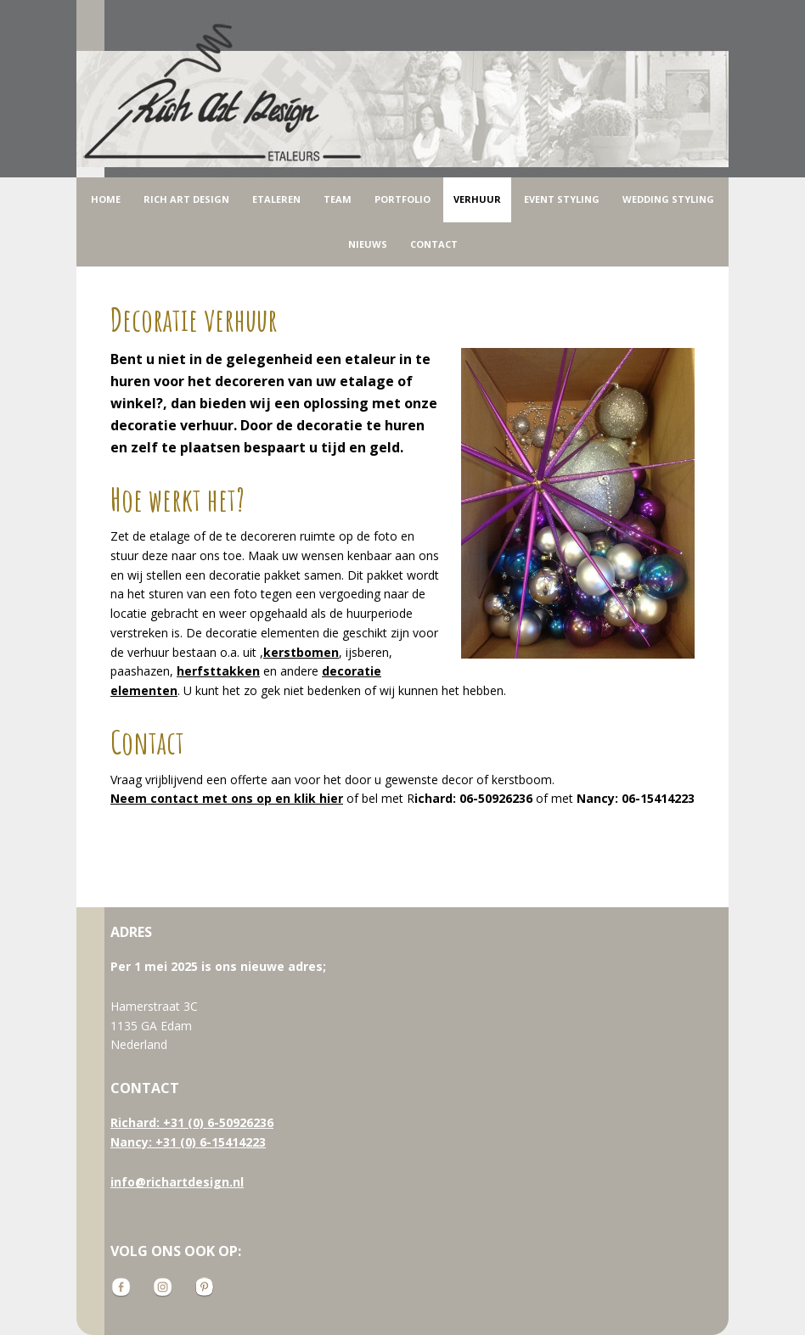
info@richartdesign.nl (177, 1182)
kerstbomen (301, 652)
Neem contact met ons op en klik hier (226, 798)
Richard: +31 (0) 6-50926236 (191, 1122)
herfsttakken (218, 671)
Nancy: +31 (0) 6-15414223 (188, 1142)
